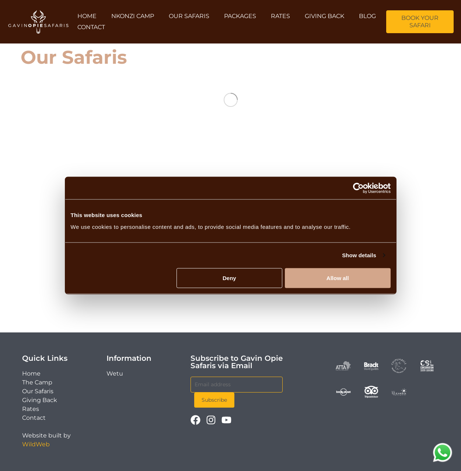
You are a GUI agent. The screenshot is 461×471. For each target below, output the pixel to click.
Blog (367, 16)
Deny (229, 278)
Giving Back (324, 16)
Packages (240, 16)
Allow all (337, 278)
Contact (91, 27)
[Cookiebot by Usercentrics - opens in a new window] (358, 188)
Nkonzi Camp (132, 16)
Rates (280, 16)
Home (87, 16)
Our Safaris (189, 16)
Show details (359, 255)
